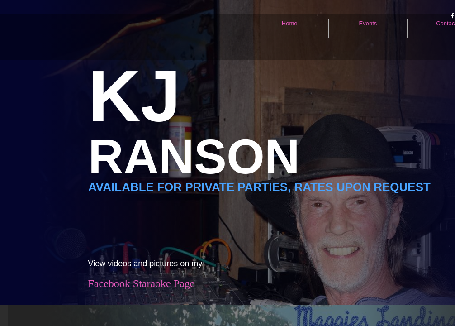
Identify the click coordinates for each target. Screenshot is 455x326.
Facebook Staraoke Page (141, 283)
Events (368, 23)
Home (290, 23)
